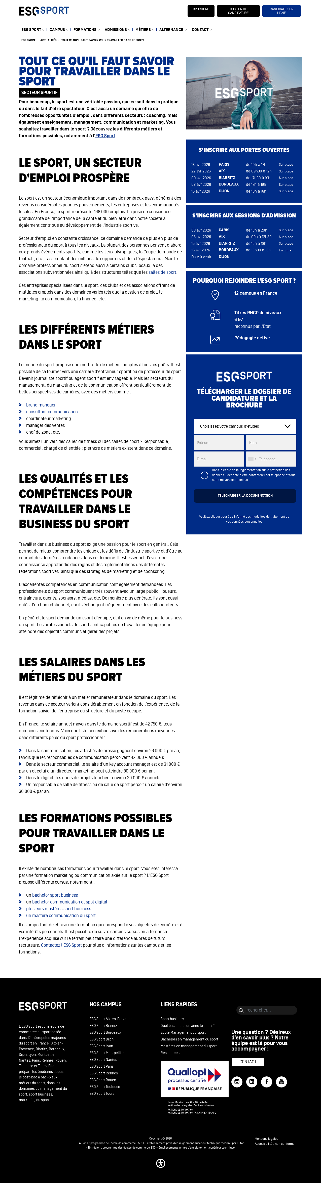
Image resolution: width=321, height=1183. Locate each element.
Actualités (48, 40)
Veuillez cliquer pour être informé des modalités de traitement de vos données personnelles (244, 519)
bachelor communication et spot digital (69, 901)
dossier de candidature (238, 11)
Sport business (172, 1019)
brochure (201, 9)
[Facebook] (266, 1081)
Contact (248, 1061)
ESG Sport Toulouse (105, 1087)
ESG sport (28, 40)
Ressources (170, 1053)
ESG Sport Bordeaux (105, 1032)
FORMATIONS (85, 29)
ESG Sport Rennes (104, 1073)
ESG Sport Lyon (101, 1046)
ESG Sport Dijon (102, 1039)
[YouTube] (281, 1081)
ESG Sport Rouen (103, 1080)
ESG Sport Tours (102, 1093)
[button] (160, 1163)
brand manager (41, 404)
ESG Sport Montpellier (107, 1053)
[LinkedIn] (251, 1081)
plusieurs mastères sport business (58, 908)
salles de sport (162, 272)
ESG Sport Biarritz (103, 1026)
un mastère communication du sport (61, 915)
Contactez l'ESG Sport (61, 945)
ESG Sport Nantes (103, 1060)
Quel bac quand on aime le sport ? (188, 1026)
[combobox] (252, 459)
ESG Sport (105, 136)
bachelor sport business (55, 895)
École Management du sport (183, 1032)
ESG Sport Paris (102, 1066)
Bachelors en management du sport (189, 1039)
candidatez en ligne (282, 11)
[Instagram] (236, 1081)
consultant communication (52, 411)
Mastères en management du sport (189, 1046)
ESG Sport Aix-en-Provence (111, 1019)
